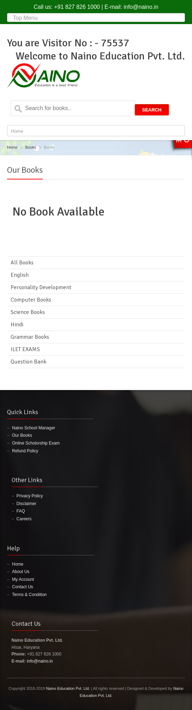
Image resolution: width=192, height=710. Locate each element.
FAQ (21, 511)
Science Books (28, 312)
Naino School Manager (33, 427)
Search (152, 110)
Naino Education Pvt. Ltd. (68, 688)
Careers (24, 518)
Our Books (22, 435)
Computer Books (31, 299)
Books (30, 147)
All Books (22, 262)
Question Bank (28, 361)
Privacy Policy (30, 495)
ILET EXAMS (25, 349)
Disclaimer (26, 503)
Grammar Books (30, 336)
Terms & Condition (29, 594)
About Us (20, 571)
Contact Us (22, 586)
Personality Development (41, 287)
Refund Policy (25, 450)
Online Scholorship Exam (36, 443)
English (20, 275)
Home (12, 147)
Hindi (17, 324)
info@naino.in (141, 7)
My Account (23, 579)
